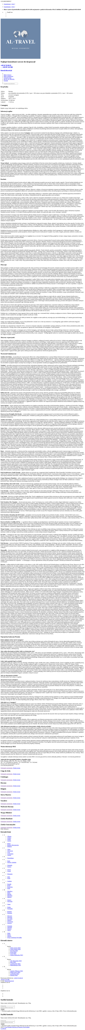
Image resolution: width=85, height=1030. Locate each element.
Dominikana (10, 858)
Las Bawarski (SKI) (15, 963)
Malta (8, 892)
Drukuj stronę (16, 768)
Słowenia (9, 917)
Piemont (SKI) (14, 975)
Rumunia (9, 913)
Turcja (9, 930)
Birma (9, 843)
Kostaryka (10, 887)
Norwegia (9, 901)
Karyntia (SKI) (14, 950)
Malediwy (10, 891)
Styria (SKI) (13, 952)
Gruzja (9, 871)
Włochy (9, 936)
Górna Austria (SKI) (15, 949)
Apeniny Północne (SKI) (16, 971)
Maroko (9, 894)
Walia (8, 933)
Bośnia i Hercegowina (13, 845)
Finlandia (9, 865)
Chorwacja (10, 851)
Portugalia (10, 908)
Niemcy (9, 900)
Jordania (9, 881)
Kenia (8, 885)
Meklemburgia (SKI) (15, 965)
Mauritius (9, 895)
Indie (8, 877)
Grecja (9, 869)
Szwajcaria (10, 921)
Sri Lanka (9, 918)
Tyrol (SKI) (13, 953)
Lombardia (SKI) (14, 974)
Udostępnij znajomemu (7, 768)
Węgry (9, 934)
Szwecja (9, 923)
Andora (9, 838)
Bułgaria (9, 846)
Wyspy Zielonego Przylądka (14, 937)
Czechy (9, 855)
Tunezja (9, 929)
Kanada (9, 884)
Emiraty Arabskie (11, 862)
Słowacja (9, 916)
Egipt (8, 861)
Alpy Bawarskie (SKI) (16, 961)
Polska (9, 907)
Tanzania (9, 927)
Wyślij (2, 1009)
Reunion (9, 911)
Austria (9, 840)
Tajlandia (9, 926)
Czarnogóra (10, 853)
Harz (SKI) (13, 962)
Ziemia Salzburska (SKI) (16, 955)
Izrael (8, 878)
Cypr (8, 852)
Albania (9, 836)
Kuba (8, 888)
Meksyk (9, 897)
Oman (8, 904)
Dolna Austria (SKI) (15, 948)
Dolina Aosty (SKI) (15, 972)
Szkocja (9, 920)
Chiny (8, 849)
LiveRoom (3, 1028)
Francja (9, 866)
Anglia (9, 839)
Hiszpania (9, 874)
